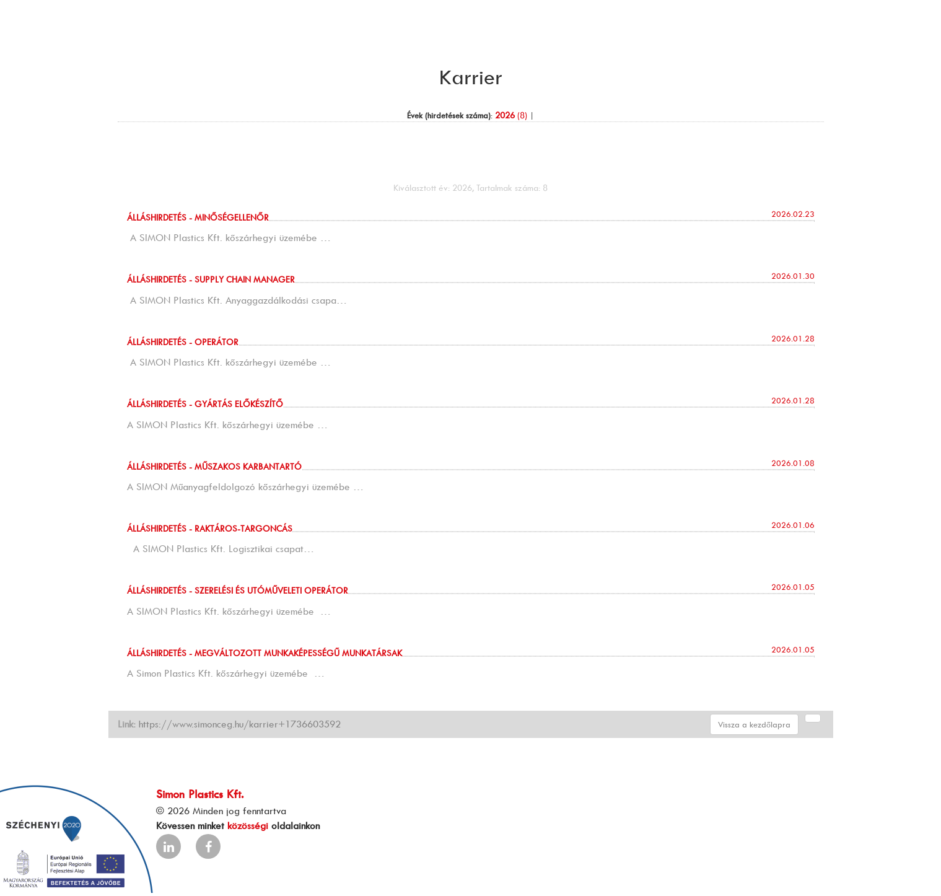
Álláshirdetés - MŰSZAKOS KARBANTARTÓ (214, 466)
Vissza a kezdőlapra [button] (754, 724)
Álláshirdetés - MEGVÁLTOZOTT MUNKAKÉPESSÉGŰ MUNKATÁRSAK (264, 653)
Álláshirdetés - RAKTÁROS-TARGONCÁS (209, 528)
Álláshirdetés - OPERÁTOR (183, 341)
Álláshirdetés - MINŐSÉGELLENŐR (198, 217)
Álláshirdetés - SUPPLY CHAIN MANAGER (211, 279)
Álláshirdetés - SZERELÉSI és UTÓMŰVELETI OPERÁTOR (237, 590)
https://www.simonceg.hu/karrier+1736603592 (240, 724)
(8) (511, 115)
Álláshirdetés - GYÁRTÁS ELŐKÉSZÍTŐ (205, 403)
